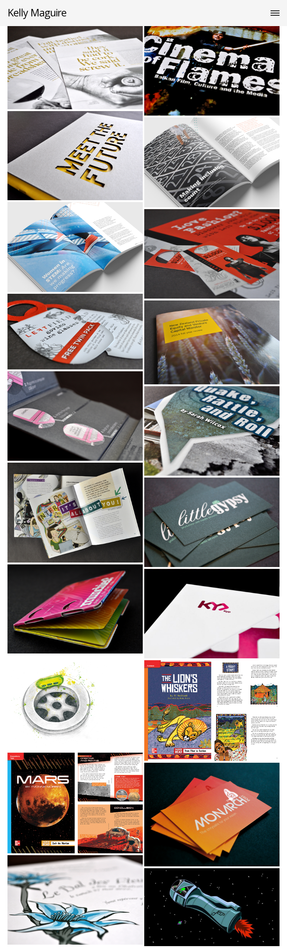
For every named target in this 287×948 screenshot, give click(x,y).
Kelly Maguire (37, 12)
